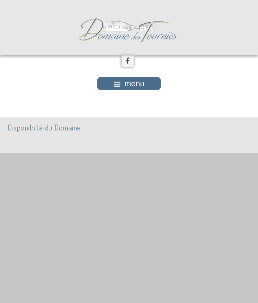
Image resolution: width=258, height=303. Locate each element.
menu (129, 83)
